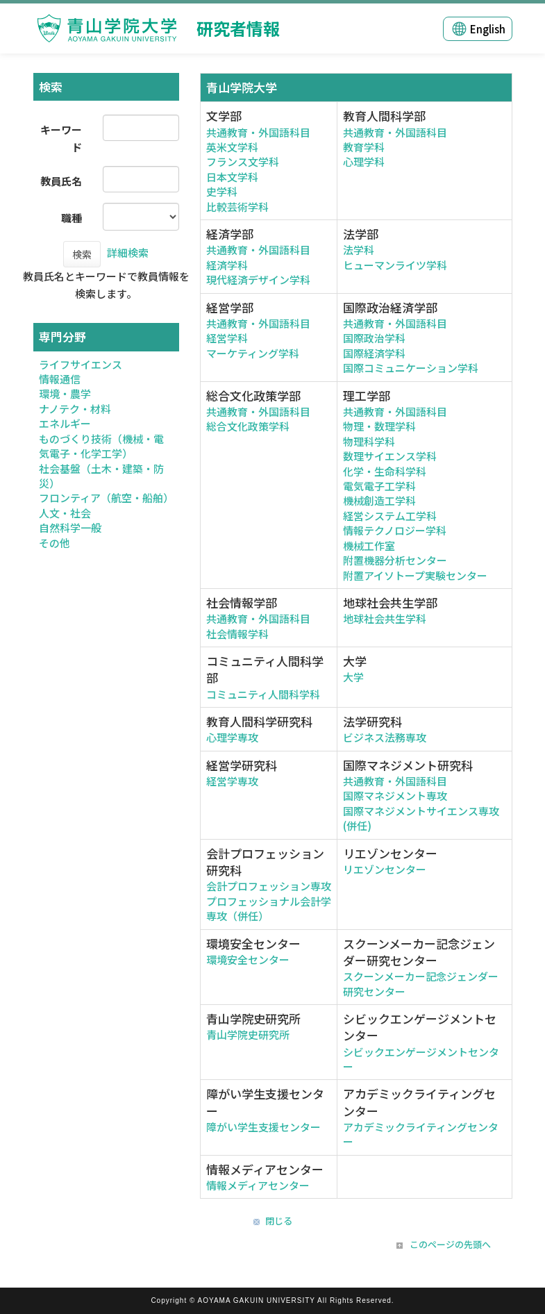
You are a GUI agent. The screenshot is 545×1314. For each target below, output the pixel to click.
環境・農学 (65, 393)
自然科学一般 (70, 527)
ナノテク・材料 (75, 408)
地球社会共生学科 (384, 618)
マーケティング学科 (252, 353)
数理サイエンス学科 (390, 456)
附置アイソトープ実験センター (415, 575)
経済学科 (227, 265)
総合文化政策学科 (248, 426)
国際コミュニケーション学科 (410, 367)
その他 (54, 542)
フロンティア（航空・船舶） (106, 497)
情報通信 (60, 379)
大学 (353, 677)
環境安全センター (248, 959)
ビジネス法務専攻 (384, 737)
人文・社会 (65, 513)
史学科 (221, 191)
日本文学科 (232, 176)
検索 (82, 254)
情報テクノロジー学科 (394, 530)
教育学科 (364, 147)
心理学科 (364, 161)
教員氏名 (61, 181)
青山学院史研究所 (248, 1034)
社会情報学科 (237, 633)
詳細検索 (128, 252)
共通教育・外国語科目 (258, 132)
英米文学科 (232, 147)
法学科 (358, 249)
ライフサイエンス (80, 364)
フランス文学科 (242, 161)
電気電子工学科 (379, 486)
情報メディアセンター (258, 1185)
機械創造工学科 (379, 500)
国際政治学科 (374, 338)
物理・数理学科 (379, 426)
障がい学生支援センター (263, 1127)
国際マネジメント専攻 (395, 795)
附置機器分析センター (395, 560)
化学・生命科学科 (384, 471)
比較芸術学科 (237, 206)
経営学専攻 (232, 781)
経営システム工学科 (390, 515)
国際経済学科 (374, 353)
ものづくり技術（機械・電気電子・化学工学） (101, 445)
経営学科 (227, 338)
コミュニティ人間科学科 (263, 694)
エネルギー (65, 423)
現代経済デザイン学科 (258, 279)
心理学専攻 (232, 737)
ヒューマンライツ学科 (395, 265)
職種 (71, 217)
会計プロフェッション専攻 (268, 886)
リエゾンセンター (384, 869)
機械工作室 (369, 545)
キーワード (61, 138)
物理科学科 (369, 441)
